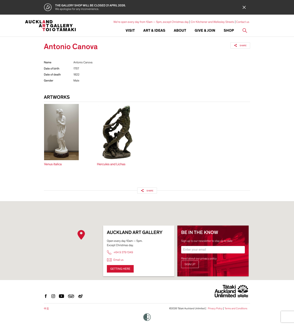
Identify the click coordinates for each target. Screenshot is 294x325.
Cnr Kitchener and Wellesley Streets (212, 21)
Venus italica (53, 164)
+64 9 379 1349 (120, 252)
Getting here (120, 269)
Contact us (242, 21)
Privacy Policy (215, 308)
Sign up (189, 264)
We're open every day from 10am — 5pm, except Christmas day (151, 21)
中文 (46, 308)
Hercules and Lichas (111, 164)
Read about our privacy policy (199, 258)
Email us (115, 260)
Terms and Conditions (235, 308)
